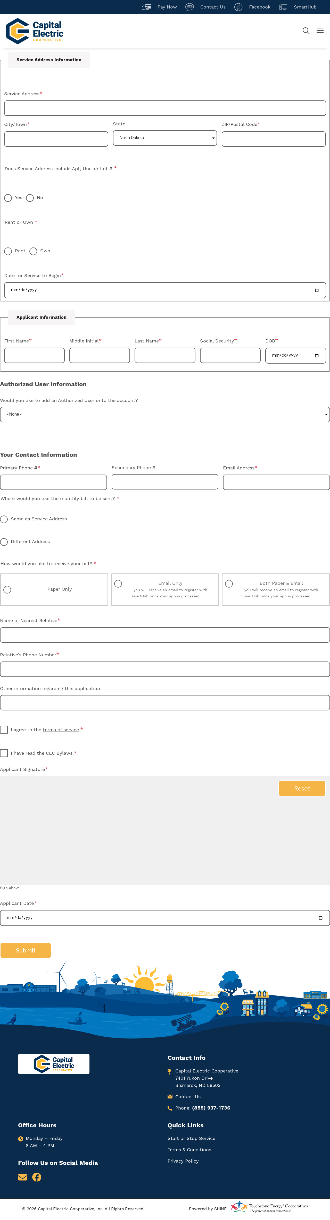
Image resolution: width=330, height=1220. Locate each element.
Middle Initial (84, 341)
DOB (270, 341)
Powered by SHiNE (208, 1209)
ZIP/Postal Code (239, 124)
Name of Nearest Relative (28, 621)
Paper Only (59, 589)
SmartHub (298, 7)
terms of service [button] (61, 730)
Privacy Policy (183, 1161)
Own (45, 251)
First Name (16, 341)
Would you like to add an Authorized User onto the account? (69, 400)
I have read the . (42, 753)
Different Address (30, 542)
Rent (20, 251)
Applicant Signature (22, 769)
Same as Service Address (39, 519)
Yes (18, 198)
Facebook (252, 7)
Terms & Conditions (189, 1150)
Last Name (147, 341)
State (119, 124)
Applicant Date (17, 903)
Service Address (21, 94)
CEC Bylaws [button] (59, 753)
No (40, 198)
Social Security (217, 341)
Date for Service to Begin (32, 276)
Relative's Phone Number (28, 655)
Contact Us (205, 7)
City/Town (15, 124)
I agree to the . (45, 730)
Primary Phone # (18, 468)
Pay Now (159, 7)
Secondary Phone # (133, 468)
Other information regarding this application (50, 689)
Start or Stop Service (191, 1138)
